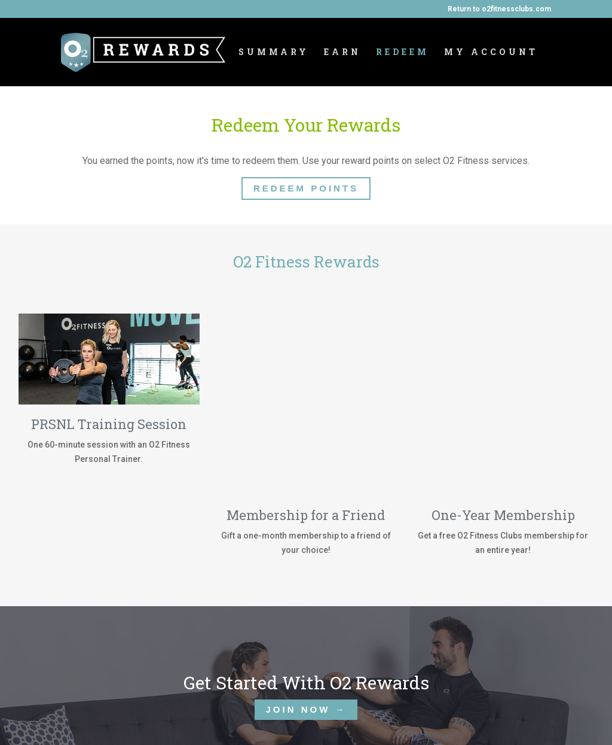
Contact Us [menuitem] (281, 717)
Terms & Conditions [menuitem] (367, 717)
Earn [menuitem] (342, 52)
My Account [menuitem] (491, 52)
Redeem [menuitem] (402, 52)
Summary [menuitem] (273, 52)
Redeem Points (306, 188)
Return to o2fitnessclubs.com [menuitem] (499, 9)
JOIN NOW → (305, 618)
